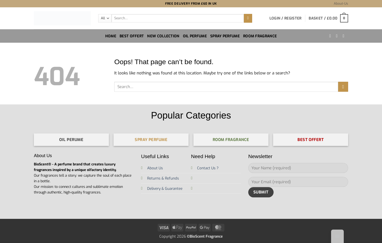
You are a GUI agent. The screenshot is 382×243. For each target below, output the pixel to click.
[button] (285, 18)
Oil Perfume (195, 36)
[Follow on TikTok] (338, 35)
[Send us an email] (345, 35)
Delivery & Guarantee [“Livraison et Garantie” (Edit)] (164, 188)
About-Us (341, 3)
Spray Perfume (225, 36)
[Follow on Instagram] (331, 35)
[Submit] (248, 18)
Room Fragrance (260, 36)
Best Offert (132, 36)
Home (110, 36)
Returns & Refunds (163, 178)
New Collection (163, 36)
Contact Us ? (208, 168)
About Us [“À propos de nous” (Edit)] (155, 168)
